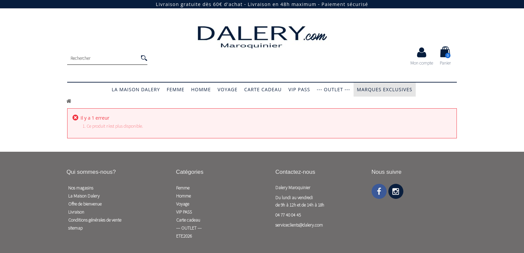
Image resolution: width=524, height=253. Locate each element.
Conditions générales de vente (94, 220)
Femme (175, 89)
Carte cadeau (263, 89)
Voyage (228, 89)
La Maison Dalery (136, 89)
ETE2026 (184, 236)
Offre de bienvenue (85, 204)
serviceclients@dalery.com (299, 225)
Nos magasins (80, 188)
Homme (201, 89)
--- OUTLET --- (333, 89)
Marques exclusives (384, 89)
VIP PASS (299, 89)
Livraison (76, 212)
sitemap (75, 228)
